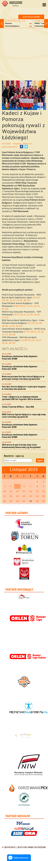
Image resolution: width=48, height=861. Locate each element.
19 (17, 496)
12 (17, 491)
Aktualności (13, 348)
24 (4, 501)
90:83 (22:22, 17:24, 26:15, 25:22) (21, 307)
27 (24, 501)
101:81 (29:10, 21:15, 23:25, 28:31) (21, 299)
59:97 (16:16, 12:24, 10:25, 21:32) (21, 316)
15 (37, 491)
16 (43, 491)
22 (37, 496)
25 (10, 501)
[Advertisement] (24, 54)
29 (37, 501)
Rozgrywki (17, 143)
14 (30, 491)
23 (43, 496)
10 (4, 491)
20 (24, 496)
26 (17, 501)
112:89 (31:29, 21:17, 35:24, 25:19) (22, 342)
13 (24, 491)
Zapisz (40, 460)
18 (10, 496)
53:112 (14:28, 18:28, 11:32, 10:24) (22, 324)
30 (43, 501)
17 (4, 496)
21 (30, 496)
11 (10, 491)
